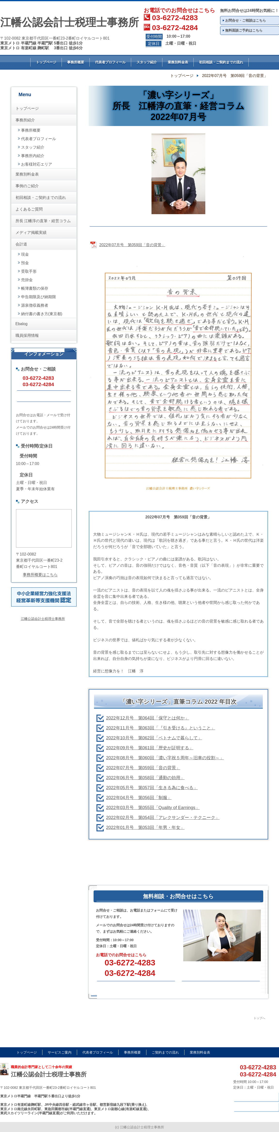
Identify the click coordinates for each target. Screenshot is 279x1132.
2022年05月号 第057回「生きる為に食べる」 (152, 787)
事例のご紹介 (27, 186)
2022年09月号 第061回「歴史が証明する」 (149, 747)
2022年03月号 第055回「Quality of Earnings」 (153, 807)
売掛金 (27, 280)
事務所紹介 (25, 120)
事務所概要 (75, 62)
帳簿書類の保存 (34, 288)
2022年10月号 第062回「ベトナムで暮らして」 (154, 737)
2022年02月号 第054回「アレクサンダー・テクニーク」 (163, 817)
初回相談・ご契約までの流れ (221, 62)
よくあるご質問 (29, 209)
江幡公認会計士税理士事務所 (43, 619)
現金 (25, 254)
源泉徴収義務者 (34, 305)
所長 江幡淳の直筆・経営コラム (43, 221)
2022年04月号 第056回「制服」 (139, 797)
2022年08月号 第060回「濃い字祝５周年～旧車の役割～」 (165, 757)
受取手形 (29, 271)
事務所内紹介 (32, 156)
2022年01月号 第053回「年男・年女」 (145, 827)
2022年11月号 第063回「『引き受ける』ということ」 (160, 728)
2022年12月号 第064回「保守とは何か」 (147, 718)
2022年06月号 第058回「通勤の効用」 (145, 777)
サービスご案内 (60, 1052)
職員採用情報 (27, 335)
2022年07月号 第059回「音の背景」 (143, 767)
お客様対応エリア (36, 164)
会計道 (21, 244)
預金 (25, 263)
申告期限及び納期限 (38, 297)
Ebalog (22, 324)
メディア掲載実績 (31, 232)
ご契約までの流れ (165, 1052)
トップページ (46, 62)
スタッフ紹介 (146, 62)
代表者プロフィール (110, 62)
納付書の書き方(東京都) (42, 314)
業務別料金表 (178, 62)
